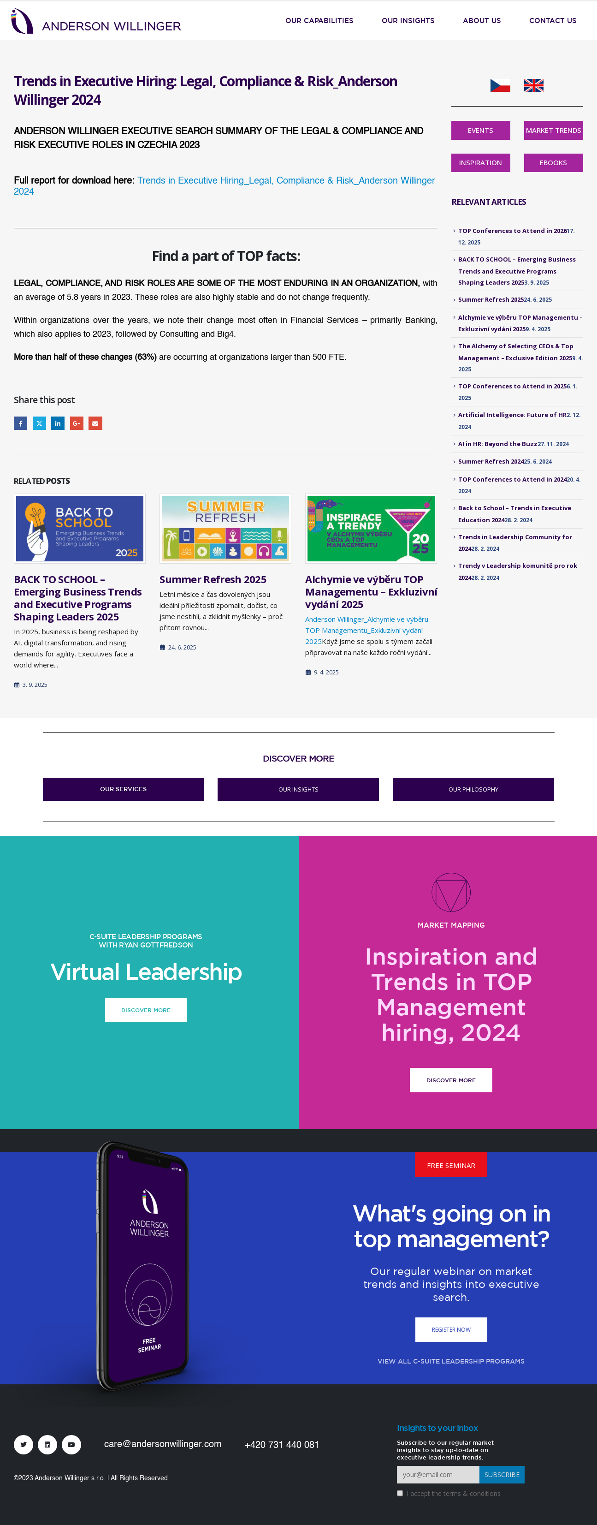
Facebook (20, 423)
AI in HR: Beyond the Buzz (498, 444)
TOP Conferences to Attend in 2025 (512, 386)
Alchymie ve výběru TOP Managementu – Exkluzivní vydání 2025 (371, 591)
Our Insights (408, 20)
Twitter (39, 423)
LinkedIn (58, 423)
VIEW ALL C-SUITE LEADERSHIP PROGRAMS (451, 1361)
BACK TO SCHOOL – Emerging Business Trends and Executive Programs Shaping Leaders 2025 (78, 597)
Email (95, 423)
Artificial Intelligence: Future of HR (512, 415)
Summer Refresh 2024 (491, 461)
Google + (76, 423)
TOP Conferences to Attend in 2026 (512, 230)
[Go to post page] (80, 528)
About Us (482, 20)
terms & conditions (472, 1493)
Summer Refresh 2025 (213, 579)
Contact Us (553, 20)
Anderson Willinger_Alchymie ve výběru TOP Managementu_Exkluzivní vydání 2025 (366, 630)
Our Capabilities (319, 20)
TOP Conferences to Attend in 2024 (512, 479)
